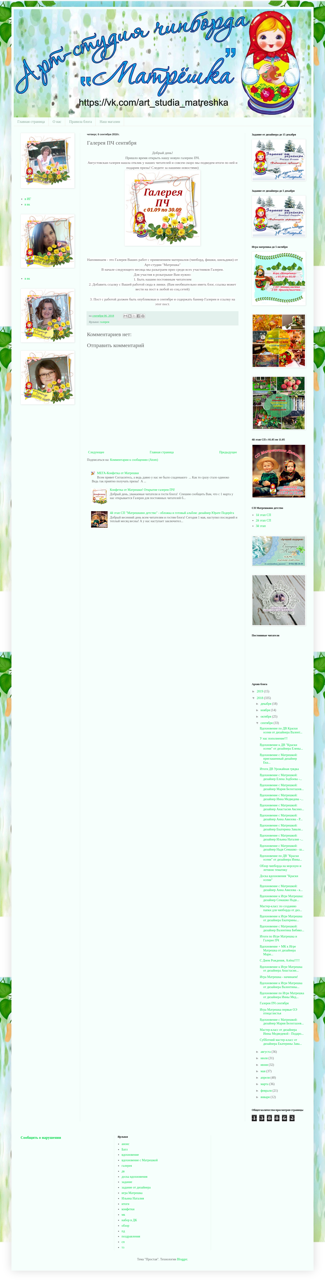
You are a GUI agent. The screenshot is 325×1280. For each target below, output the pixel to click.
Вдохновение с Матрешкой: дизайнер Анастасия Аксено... (282, 807)
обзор (125, 1225)
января (265, 1097)
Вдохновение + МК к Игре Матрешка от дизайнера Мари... (278, 950)
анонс (125, 1144)
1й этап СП (263, 515)
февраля (266, 1090)
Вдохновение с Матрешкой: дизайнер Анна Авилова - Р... (281, 817)
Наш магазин (110, 122)
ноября (265, 710)
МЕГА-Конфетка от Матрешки (118, 473)
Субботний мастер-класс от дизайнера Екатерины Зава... (281, 1041)
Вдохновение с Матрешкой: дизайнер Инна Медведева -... (281, 797)
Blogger (182, 1259)
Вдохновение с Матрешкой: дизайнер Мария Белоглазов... (282, 787)
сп (123, 1242)
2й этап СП (263, 520)
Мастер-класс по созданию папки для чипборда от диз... (281, 908)
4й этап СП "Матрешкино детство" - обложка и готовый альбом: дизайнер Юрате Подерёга (172, 513)
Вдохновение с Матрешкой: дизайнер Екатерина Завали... (281, 827)
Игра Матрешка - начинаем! (279, 977)
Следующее (96, 452)
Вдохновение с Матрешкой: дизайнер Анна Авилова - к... (281, 888)
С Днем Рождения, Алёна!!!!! (280, 960)
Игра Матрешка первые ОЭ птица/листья (278, 1011)
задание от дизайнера (136, 1187)
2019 (260, 691)
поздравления (131, 1236)
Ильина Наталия (133, 1198)
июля (264, 1058)
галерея (104, 322)
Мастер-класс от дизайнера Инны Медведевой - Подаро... (282, 1031)
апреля (265, 1077)
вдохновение (130, 1154)
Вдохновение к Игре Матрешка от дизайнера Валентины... (281, 985)
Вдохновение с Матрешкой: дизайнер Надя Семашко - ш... (282, 847)
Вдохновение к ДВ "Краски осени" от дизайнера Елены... (281, 747)
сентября (267, 723)
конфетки (128, 1209)
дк (123, 1171)
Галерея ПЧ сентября (274, 1003)
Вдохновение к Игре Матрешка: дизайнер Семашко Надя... (281, 898)
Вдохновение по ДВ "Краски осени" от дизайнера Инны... (281, 857)
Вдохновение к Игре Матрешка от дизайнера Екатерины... (281, 918)
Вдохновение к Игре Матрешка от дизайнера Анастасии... (281, 968)
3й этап (261, 526)
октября (266, 716)
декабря (266, 703)
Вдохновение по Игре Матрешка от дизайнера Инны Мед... (282, 995)
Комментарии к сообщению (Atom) (134, 460)
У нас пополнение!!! (274, 738)
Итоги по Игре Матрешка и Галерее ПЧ (278, 938)
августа (265, 1051)
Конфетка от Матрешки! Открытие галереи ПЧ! (142, 489)
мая (263, 1071)
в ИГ (28, 199)
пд (123, 1231)
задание (127, 1182)
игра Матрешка (132, 1193)
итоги (125, 1204)
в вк (27, 204)
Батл (125, 1149)
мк (123, 1214)
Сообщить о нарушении (41, 1137)
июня (264, 1065)
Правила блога (80, 122)
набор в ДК (129, 1220)
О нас (57, 122)
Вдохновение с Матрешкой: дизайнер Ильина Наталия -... (281, 837)
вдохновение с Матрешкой (140, 1160)
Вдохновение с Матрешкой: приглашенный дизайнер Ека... (278, 758)
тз (123, 1247)
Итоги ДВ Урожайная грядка (279, 769)
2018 (260, 698)
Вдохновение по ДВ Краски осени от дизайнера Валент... (281, 730)
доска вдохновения (134, 1176)
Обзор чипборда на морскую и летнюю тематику (280, 868)
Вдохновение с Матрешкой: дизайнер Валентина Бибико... (282, 928)
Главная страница (31, 122)
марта (264, 1084)
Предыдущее (228, 452)
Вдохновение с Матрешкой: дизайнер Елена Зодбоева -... (281, 777)
